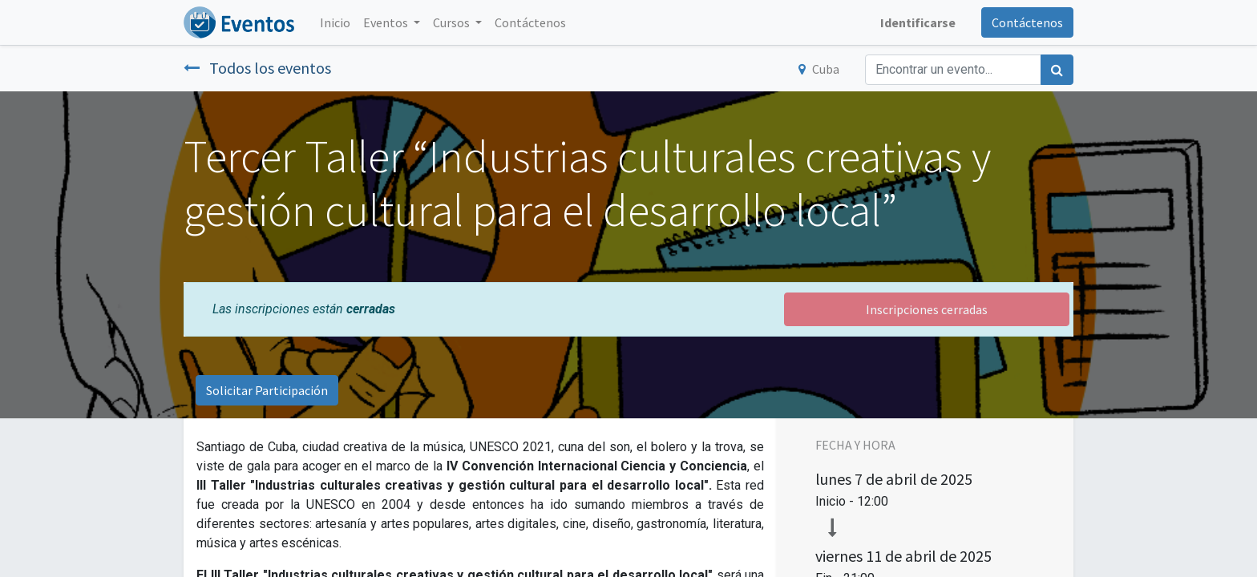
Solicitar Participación (267, 390)
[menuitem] (335, 22)
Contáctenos (1027, 22)
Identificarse (918, 22)
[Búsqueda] (1057, 69)
